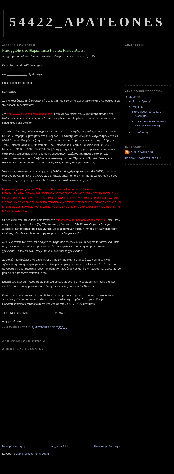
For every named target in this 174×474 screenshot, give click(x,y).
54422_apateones (141, 152)
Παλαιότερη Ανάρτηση (107, 446)
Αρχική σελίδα (59, 446)
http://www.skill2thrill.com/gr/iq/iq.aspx (30, 113)
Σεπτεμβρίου (141, 101)
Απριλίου (139, 132)
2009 (132, 96)
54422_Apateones (87, 21)
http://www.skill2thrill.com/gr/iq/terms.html (81, 219)
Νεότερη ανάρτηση (13, 446)
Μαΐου (137, 106)
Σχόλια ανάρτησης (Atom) (34, 453)
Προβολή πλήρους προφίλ (143, 158)
